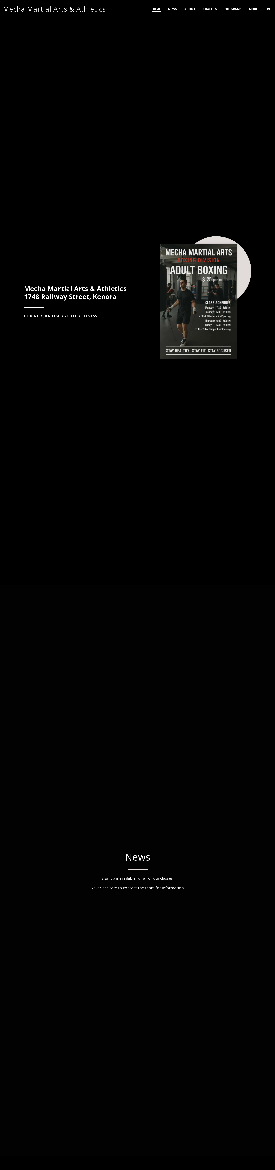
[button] (269, 9)
